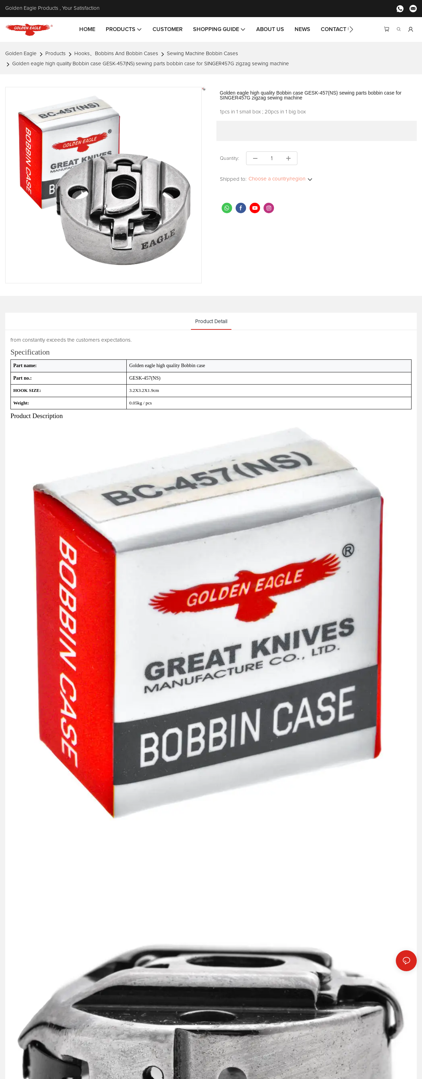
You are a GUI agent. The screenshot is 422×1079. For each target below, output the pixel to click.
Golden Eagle (21, 53)
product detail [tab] (211, 321)
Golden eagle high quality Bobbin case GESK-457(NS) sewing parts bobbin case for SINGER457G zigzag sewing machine (150, 63)
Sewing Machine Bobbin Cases (202, 53)
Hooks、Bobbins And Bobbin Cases (116, 53)
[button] (351, 29)
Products (55, 53)
